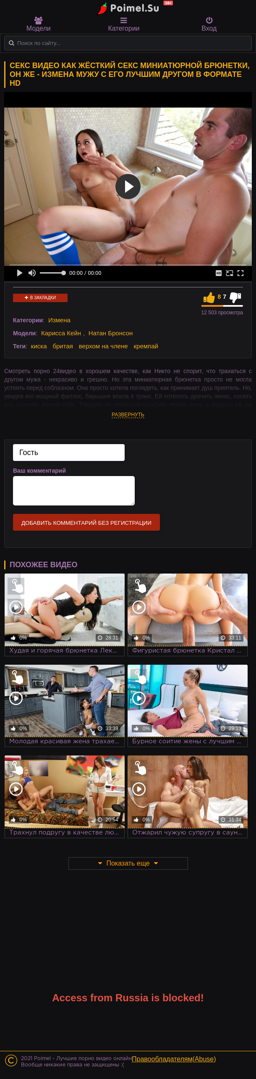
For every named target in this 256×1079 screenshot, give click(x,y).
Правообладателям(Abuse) (174, 1059)
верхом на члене (103, 346)
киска (39, 346)
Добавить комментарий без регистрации (86, 523)
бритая (62, 346)
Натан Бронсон (111, 333)
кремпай (146, 346)
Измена (59, 320)
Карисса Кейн (61, 333)
